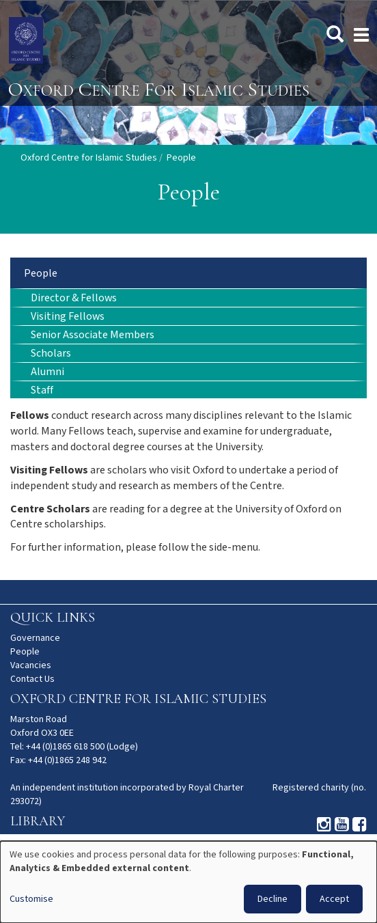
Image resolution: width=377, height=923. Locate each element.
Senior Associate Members (92, 335)
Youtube (342, 824)
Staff (42, 390)
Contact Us (32, 679)
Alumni (47, 372)
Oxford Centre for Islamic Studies (88, 158)
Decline (272, 899)
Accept (334, 899)
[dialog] (188, 882)
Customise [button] (31, 899)
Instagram (324, 824)
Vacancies (30, 665)
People (40, 273)
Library (37, 821)
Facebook (359, 824)
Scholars (51, 353)
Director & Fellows (74, 298)
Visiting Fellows (67, 316)
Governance (35, 638)
